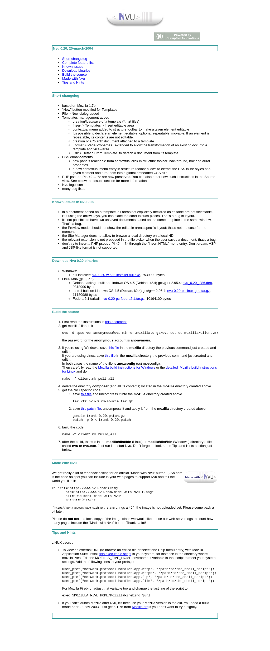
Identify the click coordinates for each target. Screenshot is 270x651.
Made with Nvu (73, 78)
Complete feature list (78, 63)
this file (113, 348)
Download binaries (76, 71)
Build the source (74, 74)
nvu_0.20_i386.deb (197, 283)
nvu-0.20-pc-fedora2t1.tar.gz (123, 299)
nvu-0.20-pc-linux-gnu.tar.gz (188, 291)
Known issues (72, 67)
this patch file (91, 411)
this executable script (115, 562)
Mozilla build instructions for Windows (126, 368)
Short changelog (74, 59)
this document (116, 322)
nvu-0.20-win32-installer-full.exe (116, 275)
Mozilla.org (140, 619)
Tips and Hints (73, 82)
